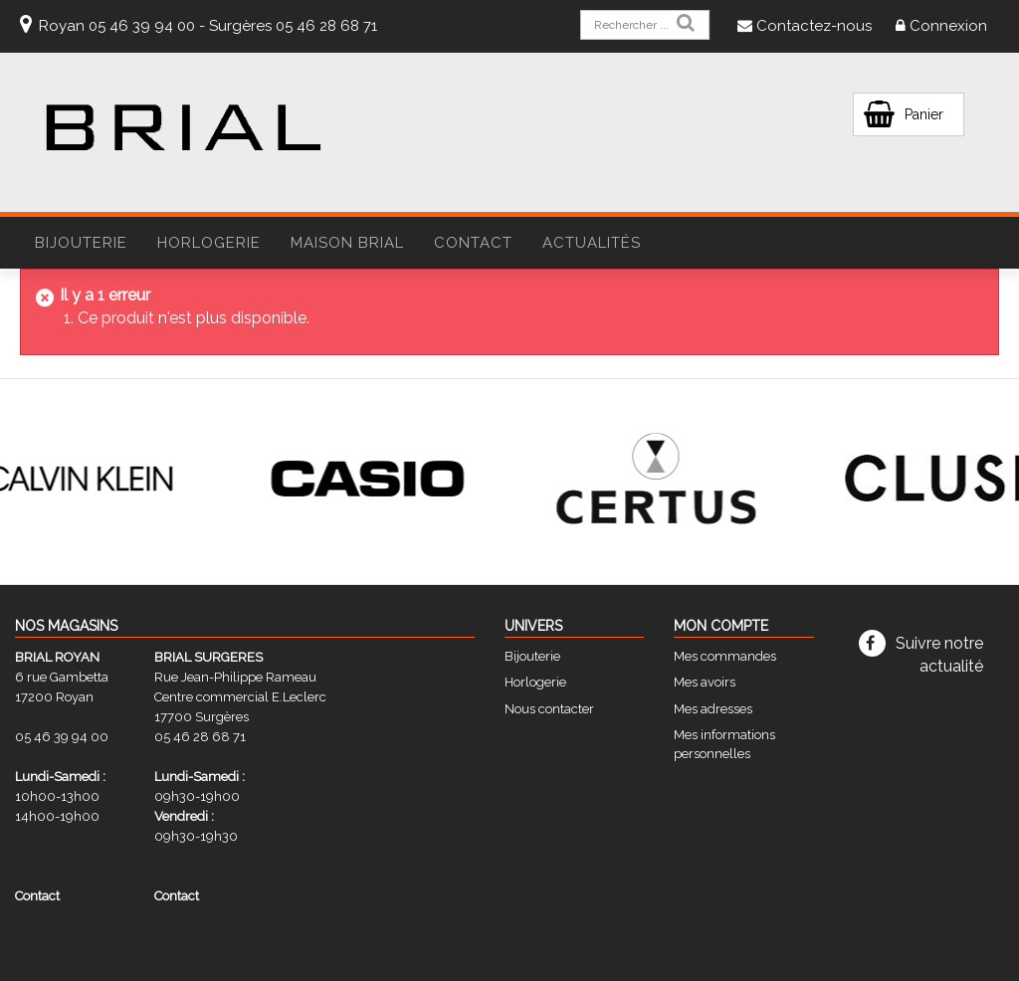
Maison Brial (347, 243)
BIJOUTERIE (81, 243)
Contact (473, 243)
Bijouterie (532, 656)
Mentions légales (427, 960)
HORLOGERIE (209, 243)
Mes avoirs (704, 682)
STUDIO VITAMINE (622, 960)
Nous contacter (549, 708)
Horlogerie (535, 682)
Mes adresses (713, 708)
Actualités (591, 243)
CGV (358, 960)
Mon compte (721, 626)
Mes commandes (725, 656)
